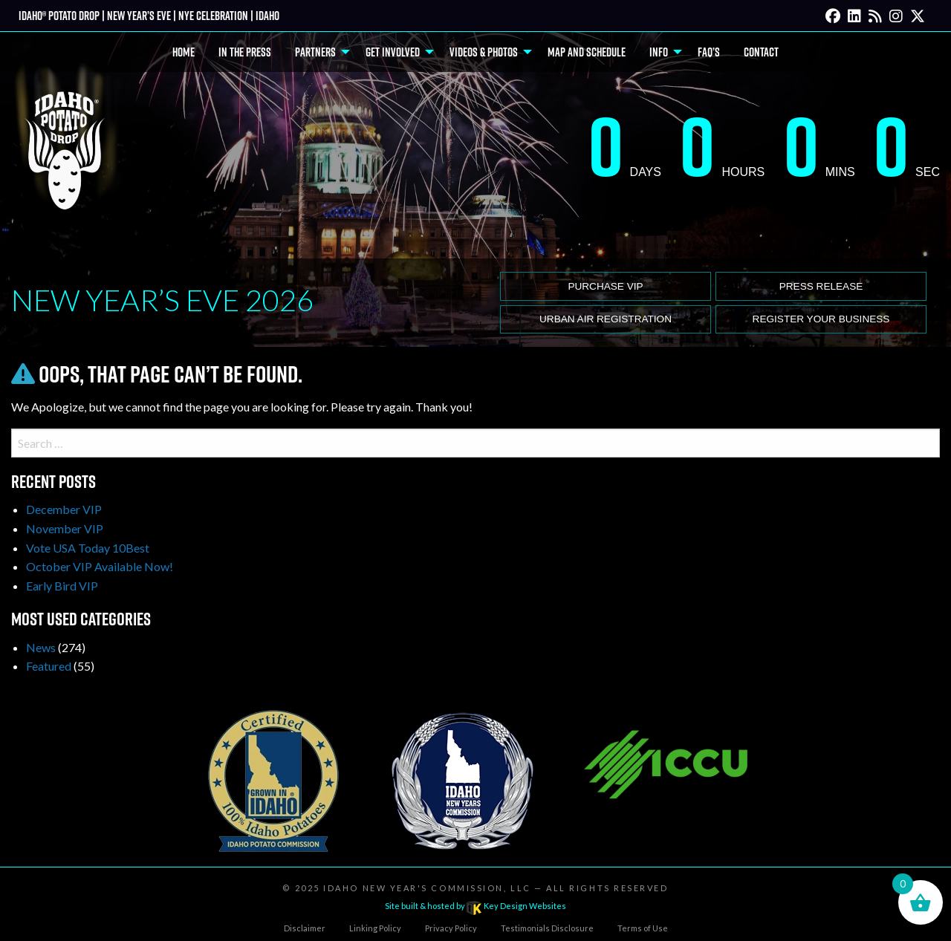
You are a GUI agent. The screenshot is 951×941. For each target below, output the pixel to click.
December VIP (64, 509)
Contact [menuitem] (761, 52)
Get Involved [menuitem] (393, 52)
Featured (48, 666)
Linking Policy (375, 928)
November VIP (64, 528)
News (41, 647)
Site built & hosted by (475, 906)
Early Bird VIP (62, 586)
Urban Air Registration (605, 319)
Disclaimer (304, 928)
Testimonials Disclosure (547, 928)
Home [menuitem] (183, 52)
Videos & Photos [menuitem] (483, 52)
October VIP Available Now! (99, 566)
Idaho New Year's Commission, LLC (426, 888)
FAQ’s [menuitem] (709, 52)
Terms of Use (642, 928)
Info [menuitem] (658, 52)
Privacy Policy (451, 928)
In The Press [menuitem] (244, 52)
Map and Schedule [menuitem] (587, 52)
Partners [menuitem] (315, 52)
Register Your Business (821, 319)
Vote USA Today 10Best (87, 548)
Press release (821, 286)
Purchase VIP (605, 286)
